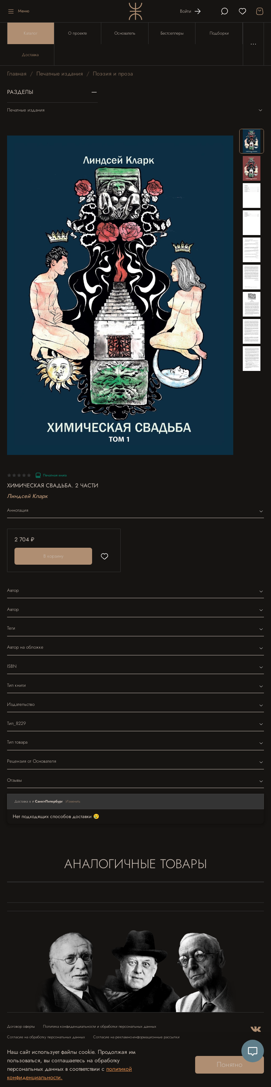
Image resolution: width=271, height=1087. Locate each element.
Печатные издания (59, 74)
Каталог (30, 33)
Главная (16, 74)
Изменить (73, 801)
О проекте (77, 33)
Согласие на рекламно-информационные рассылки (136, 1037)
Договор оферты (21, 1026)
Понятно (229, 1064)
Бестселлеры (172, 33)
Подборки (219, 33)
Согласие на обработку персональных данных (46, 1037)
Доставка (30, 55)
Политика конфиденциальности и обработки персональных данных (99, 1026)
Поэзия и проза (113, 74)
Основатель (124, 33)
